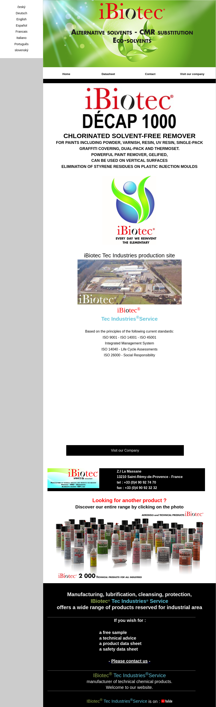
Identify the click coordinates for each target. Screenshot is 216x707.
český (21, 7)
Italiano (21, 38)
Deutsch (21, 13)
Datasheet (108, 74)
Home (66, 74)
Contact (150, 74)
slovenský (21, 50)
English (21, 19)
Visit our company (192, 74)
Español (21, 25)
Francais (21, 31)
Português (21, 44)
